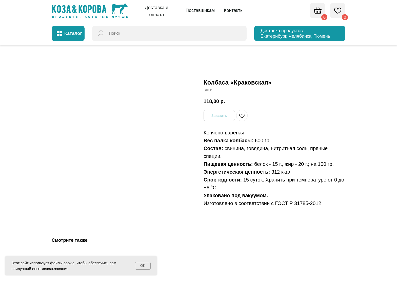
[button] (156, 11)
